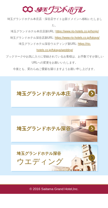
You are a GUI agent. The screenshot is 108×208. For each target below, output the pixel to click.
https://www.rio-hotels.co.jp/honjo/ (77, 31)
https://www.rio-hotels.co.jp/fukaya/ (77, 37)
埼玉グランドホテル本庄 (44, 93)
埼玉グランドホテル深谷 (44, 128)
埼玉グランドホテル (54, 10)
